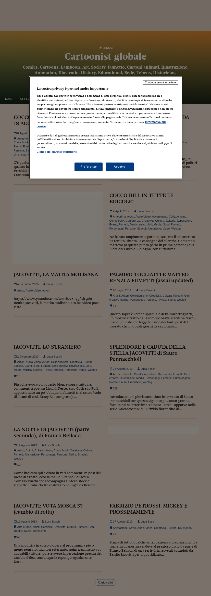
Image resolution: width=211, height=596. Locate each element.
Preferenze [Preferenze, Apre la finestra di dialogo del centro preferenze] (88, 166)
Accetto (120, 166)
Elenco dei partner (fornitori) (57, 151)
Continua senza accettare (160, 82)
